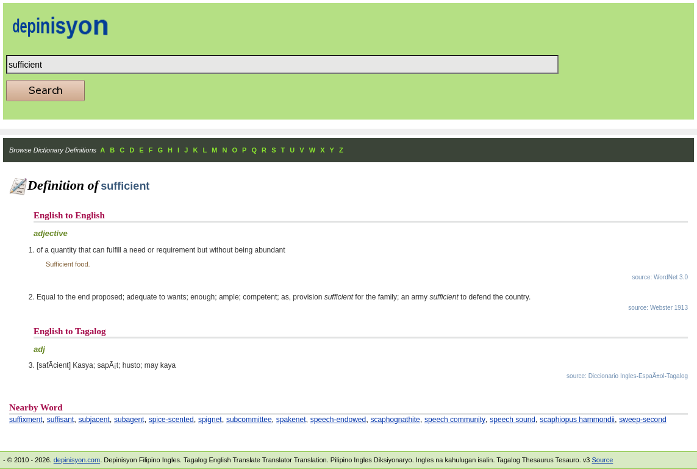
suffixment (25, 419)
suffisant (60, 419)
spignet (210, 419)
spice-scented (171, 419)
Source (602, 460)
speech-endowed (338, 419)
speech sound (512, 419)
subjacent (93, 419)
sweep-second (642, 419)
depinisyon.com (77, 460)
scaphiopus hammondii (577, 419)
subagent (129, 419)
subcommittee (249, 419)
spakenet (291, 419)
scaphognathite (395, 419)
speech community (454, 419)
